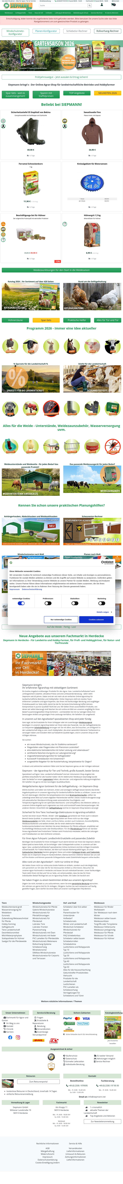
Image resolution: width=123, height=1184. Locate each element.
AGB (47, 1148)
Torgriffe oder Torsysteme (105, 924)
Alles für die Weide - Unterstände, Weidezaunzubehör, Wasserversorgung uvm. (61, 427)
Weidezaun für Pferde (103, 932)
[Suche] (63, 5)
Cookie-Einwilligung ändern (47, 1162)
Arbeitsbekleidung (41, 727)
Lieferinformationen (75, 1151)
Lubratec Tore (39, 924)
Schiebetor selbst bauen (74, 938)
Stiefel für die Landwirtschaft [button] (92, 364)
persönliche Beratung (80, 883)
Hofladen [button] (49, 13)
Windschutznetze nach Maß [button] (31, 554)
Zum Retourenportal (38, 1081)
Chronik (7, 1029)
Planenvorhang (39, 929)
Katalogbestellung (114, 1012)
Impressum (15, 589)
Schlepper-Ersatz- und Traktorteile (85, 852)
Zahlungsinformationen (75, 1157)
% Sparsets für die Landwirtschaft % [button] (31, 364)
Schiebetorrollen (70, 941)
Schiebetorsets (69, 921)
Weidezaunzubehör (30, 821)
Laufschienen (69, 984)
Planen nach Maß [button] (92, 554)
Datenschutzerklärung (32, 589)
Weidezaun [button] (9, 13)
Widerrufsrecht (47, 1154)
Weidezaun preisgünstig (104, 929)
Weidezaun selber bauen (105, 918)
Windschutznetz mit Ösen (44, 932)
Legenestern (48, 779)
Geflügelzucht (8, 927)
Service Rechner (103, 1061)
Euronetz (6, 915)
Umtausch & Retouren (75, 1154)
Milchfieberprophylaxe (12, 935)
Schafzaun (63, 816)
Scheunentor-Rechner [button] (92, 516)
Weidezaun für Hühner (104, 938)
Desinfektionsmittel (10, 932)
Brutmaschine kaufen (78, 795)
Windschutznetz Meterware (45, 941)
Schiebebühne (69, 944)
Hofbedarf (67, 918)
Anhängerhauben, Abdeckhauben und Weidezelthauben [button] (30, 516)
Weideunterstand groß (12, 907)
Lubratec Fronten (40, 927)
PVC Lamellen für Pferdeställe (46, 938)
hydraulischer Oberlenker (32, 852)
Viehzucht (67, 975)
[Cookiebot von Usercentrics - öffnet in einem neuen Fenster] (103, 562)
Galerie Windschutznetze (44, 909)
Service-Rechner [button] (96, 13)
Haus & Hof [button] (39, 13)
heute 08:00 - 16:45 (75, 1)
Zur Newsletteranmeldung (102, 1121)
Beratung (39, 1026)
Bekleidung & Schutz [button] (80, 13)
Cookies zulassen (96, 620)
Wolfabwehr (99, 909)
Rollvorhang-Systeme (42, 944)
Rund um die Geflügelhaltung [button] (92, 281)
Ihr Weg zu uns (10, 1023)
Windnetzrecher (40, 950)
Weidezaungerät (85, 722)
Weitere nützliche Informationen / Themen (61, 1001)
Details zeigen (103, 612)
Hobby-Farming (9, 924)
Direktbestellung (45, 1)
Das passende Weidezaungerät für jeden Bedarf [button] (92, 464)
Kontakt (7, 1026)
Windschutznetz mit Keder (44, 935)
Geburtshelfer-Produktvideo (75, 972)
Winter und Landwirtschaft (75, 924)
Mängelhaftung (47, 1151)
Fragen (38, 1017)
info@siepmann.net (97, 1096)
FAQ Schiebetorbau (71, 935)
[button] (15, 32)
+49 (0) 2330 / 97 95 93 (107, 1085)
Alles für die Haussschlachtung (76, 970)
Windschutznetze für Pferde (45, 907)
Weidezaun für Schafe (103, 935)
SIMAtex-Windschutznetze (44, 952)
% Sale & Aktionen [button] (111, 13)
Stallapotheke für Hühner (13, 938)
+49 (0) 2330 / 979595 (77, 1085)
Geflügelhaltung (55, 808)
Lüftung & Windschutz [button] (63, 13)
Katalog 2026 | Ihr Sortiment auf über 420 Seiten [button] (31, 281)
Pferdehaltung (76, 829)
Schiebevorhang (40, 947)
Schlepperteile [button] (20, 13)
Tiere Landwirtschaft (11, 929)
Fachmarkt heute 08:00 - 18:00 (97, 1)
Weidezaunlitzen (101, 921)
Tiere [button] (30, 13)
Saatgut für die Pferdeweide (14, 941)
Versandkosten (41, 1029)
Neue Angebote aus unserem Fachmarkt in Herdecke (61, 636)
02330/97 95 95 (62, 1)
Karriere (7, 1032)
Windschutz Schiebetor (73, 927)
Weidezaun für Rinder (103, 907)
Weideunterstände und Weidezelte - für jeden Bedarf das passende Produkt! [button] (31, 465)
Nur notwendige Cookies (61, 620)
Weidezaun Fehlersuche (104, 927)
